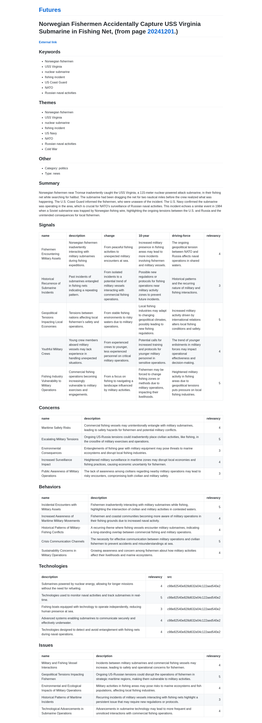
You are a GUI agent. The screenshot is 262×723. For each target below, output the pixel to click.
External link (48, 42)
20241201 (161, 31)
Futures (50, 9)
